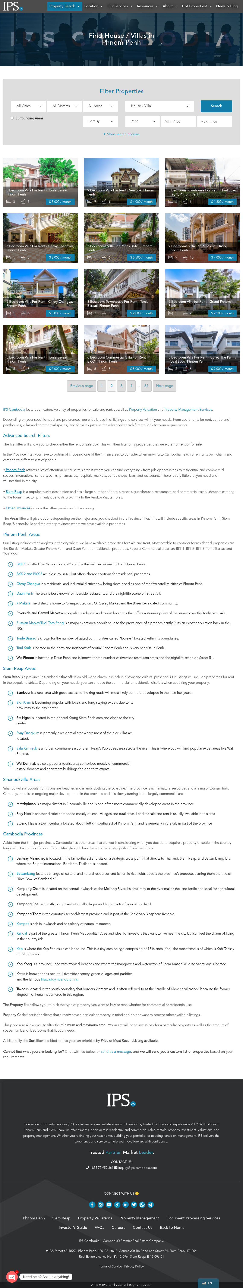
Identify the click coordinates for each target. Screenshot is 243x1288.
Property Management (139, 1218)
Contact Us (142, 1228)
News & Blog (227, 6)
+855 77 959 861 (100, 1168)
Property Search (64, 6)
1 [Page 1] (102, 386)
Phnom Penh (33, 1130)
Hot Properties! (197, 6)
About (170, 6)
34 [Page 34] (146, 386)
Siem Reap (56, 1130)
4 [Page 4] (131, 386)
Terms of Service (110, 1266)
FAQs (99, 1228)
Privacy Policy (134, 1266)
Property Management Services (188, 409)
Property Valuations (95, 1218)
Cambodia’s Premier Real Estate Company (133, 1241)
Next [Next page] (164, 386)
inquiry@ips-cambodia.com (135, 1168)
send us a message (116, 1051)
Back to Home (172, 1228)
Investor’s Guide (73, 1228)
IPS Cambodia (89, 1241)
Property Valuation (143, 409)
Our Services (120, 6)
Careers (118, 1228)
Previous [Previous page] (81, 386)
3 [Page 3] (121, 386)
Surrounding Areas (27, 118)
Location (93, 6)
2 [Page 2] (112, 386)
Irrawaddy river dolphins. (60, 979)
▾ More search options (121, 134)
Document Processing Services (193, 1218)
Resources (147, 6)
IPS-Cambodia (14, 409)
